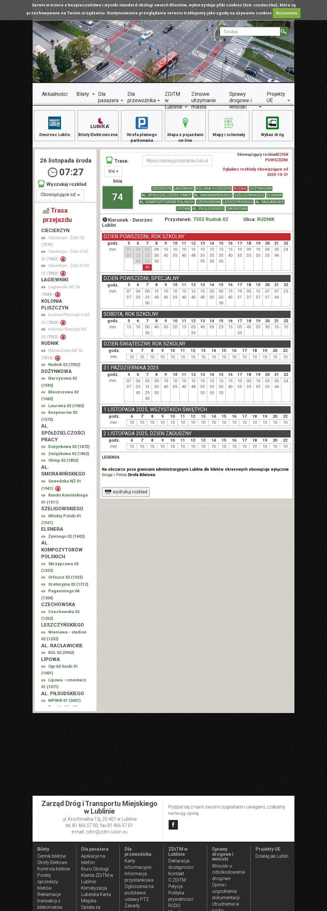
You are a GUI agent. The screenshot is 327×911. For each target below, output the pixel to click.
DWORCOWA (236, 212)
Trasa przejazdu (57, 218)
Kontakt (176, 873)
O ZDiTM (177, 880)
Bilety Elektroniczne (98, 129)
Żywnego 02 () (66, 539)
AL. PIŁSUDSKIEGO (208, 212)
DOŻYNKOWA (260, 192)
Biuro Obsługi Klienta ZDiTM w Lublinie (97, 875)
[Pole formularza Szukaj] (250, 31)
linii (113, 174)
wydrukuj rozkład (126, 494)
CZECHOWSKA (208, 205)
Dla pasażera (108, 97)
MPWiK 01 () (64, 703)
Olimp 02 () (63, 463)
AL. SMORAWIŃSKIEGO (213, 198)
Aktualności (54, 94)
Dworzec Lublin (54, 126)
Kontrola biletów (53, 868)
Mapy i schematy (229, 126)
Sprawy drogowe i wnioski (240, 100)
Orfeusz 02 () (65, 580)
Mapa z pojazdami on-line (185, 129)
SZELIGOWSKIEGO (249, 198)
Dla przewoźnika (141, 97)
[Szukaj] (284, 31)
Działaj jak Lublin (271, 856)
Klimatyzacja (94, 888)
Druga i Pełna (114, 478)
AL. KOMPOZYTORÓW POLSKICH (167, 205)
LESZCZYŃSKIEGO (238, 205)
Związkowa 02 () (68, 456)
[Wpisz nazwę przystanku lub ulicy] (177, 163)
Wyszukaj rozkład (62, 187)
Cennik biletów (51, 856)
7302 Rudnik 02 (210, 222)
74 (117, 200)
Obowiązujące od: (60, 197)
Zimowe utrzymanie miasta (203, 100)
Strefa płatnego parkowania (141, 129)
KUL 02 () (61, 655)
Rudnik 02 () (64, 367)
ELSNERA (274, 198)
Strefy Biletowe (52, 862)
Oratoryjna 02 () (68, 587)
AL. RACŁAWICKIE (269, 205)
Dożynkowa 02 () (69, 449)
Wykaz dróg (272, 126)
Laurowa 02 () (66, 408)
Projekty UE (276, 97)
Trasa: (117, 163)
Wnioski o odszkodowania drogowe (228, 872)
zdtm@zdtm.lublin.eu (106, 831)
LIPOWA (183, 212)
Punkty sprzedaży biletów (47, 882)
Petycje (175, 886)
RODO (174, 905)
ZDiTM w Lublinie (173, 100)
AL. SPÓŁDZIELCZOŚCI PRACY (167, 198)
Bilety (82, 94)
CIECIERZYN (161, 192)
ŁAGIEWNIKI (184, 192)
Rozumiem (287, 13)
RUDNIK (240, 192)
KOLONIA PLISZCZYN (213, 192)
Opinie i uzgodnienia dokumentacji (226, 891)
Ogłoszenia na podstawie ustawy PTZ (139, 893)
